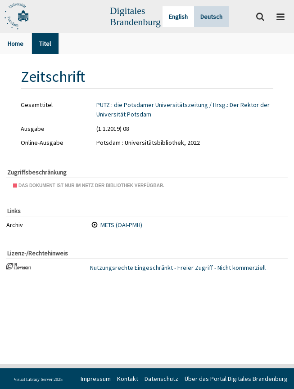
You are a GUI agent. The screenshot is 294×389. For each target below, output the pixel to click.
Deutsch (211, 17)
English (178, 17)
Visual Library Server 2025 (38, 379)
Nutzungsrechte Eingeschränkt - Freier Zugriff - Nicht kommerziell (178, 268)
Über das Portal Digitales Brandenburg (236, 379)
